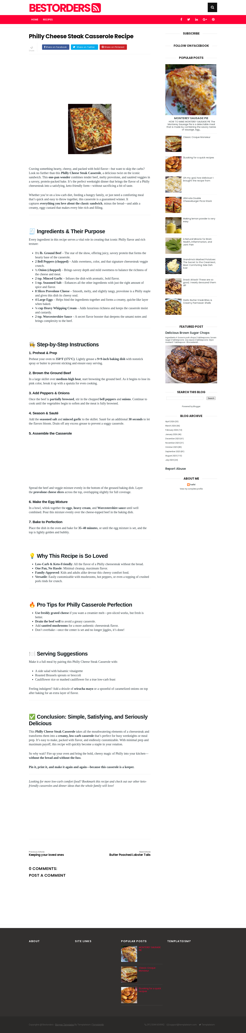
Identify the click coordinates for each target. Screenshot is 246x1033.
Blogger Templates (64, 1024)
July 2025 (169, 460)
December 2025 (172, 438)
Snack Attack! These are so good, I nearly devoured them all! (199, 282)
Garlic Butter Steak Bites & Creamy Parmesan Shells (197, 301)
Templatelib (98, 1024)
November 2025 (172, 443)
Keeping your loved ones (53, 854)
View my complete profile (191, 489)
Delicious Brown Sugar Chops (187, 333)
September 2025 (172, 451)
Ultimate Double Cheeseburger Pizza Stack (197, 200)
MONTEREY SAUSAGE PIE (191, 118)
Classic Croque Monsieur (196, 137)
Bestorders (64, 8)
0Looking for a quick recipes (198, 157)
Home (34, 19)
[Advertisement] (93, 78)
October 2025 (171, 447)
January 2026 (171, 434)
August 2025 (171, 456)
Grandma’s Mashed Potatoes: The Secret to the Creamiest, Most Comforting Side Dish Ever (199, 263)
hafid (192, 484)
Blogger (196, 406)
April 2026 (169, 421)
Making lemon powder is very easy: (199, 220)
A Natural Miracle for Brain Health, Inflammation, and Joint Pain (197, 241)
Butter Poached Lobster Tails (126, 854)
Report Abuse (175, 469)
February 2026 (171, 430)
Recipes (48, 19)
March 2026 (170, 426)
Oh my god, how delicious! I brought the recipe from (198, 179)
